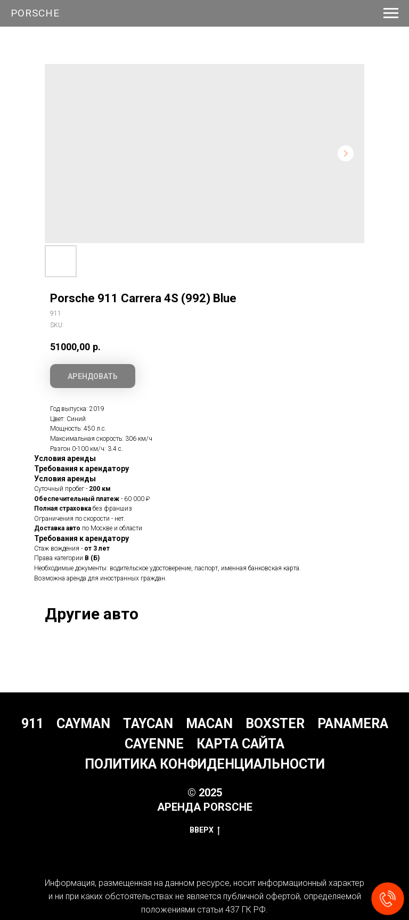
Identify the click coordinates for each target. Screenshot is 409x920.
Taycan (148, 723)
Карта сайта (240, 744)
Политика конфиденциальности (205, 764)
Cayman (83, 723)
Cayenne (154, 744)
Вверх (205, 830)
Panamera (352, 723)
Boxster (275, 723)
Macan (209, 723)
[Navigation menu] (390, 13)
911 (32, 723)
